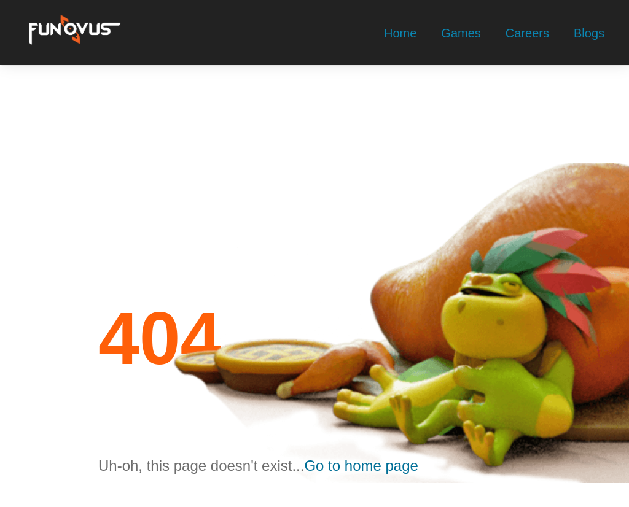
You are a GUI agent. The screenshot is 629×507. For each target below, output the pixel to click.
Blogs (589, 33)
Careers (527, 33)
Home (400, 33)
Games (460, 33)
